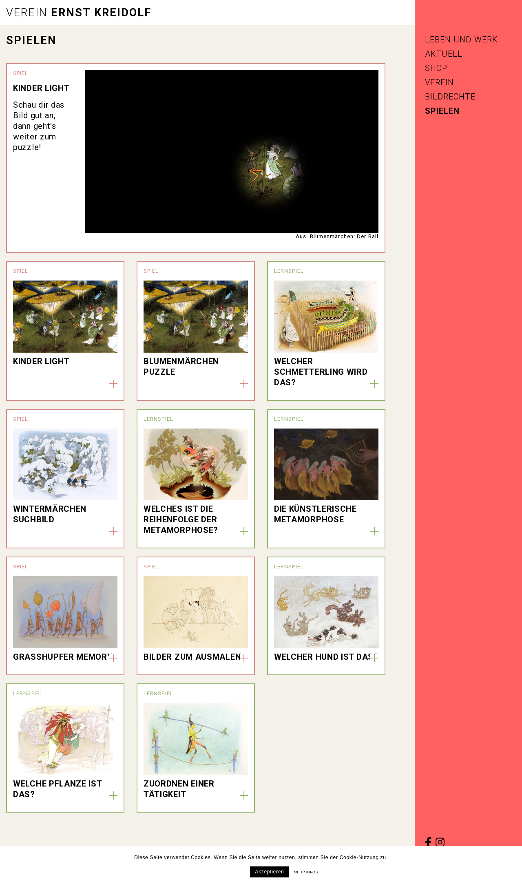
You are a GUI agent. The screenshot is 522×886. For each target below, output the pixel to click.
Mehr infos (306, 872)
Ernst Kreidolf (78, 12)
